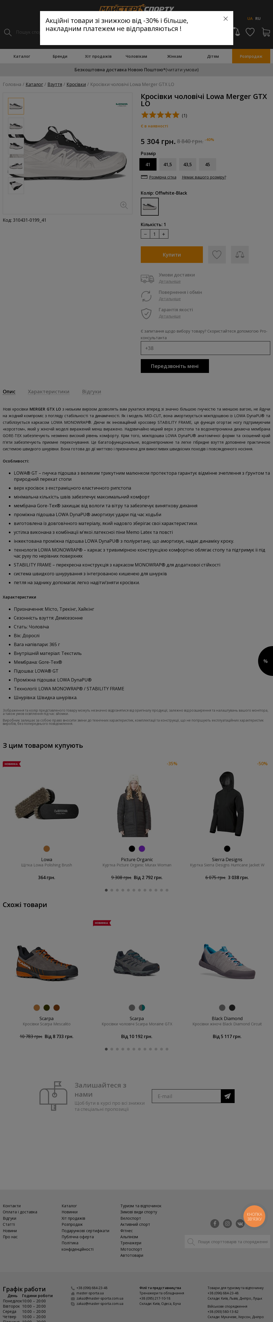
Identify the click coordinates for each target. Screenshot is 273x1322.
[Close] (226, 19)
